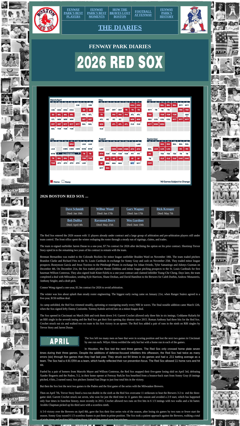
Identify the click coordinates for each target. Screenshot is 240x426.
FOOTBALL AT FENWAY (143, 13)
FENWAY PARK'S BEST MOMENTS (96, 13)
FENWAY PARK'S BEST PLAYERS (73, 13)
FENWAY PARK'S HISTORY (167, 13)
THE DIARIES (120, 27)
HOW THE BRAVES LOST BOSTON (120, 13)
